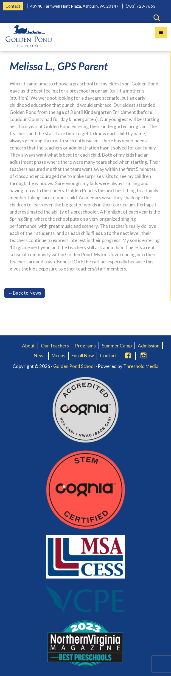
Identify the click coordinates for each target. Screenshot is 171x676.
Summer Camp (117, 346)
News (40, 355)
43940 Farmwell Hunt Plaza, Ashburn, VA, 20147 (74, 6)
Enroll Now (82, 355)
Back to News (24, 293)
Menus (58, 355)
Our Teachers (55, 346)
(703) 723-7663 (140, 6)
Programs (85, 346)
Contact (12, 6)
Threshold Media (140, 366)
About (28, 346)
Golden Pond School (74, 366)
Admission (148, 346)
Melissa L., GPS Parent (59, 66)
